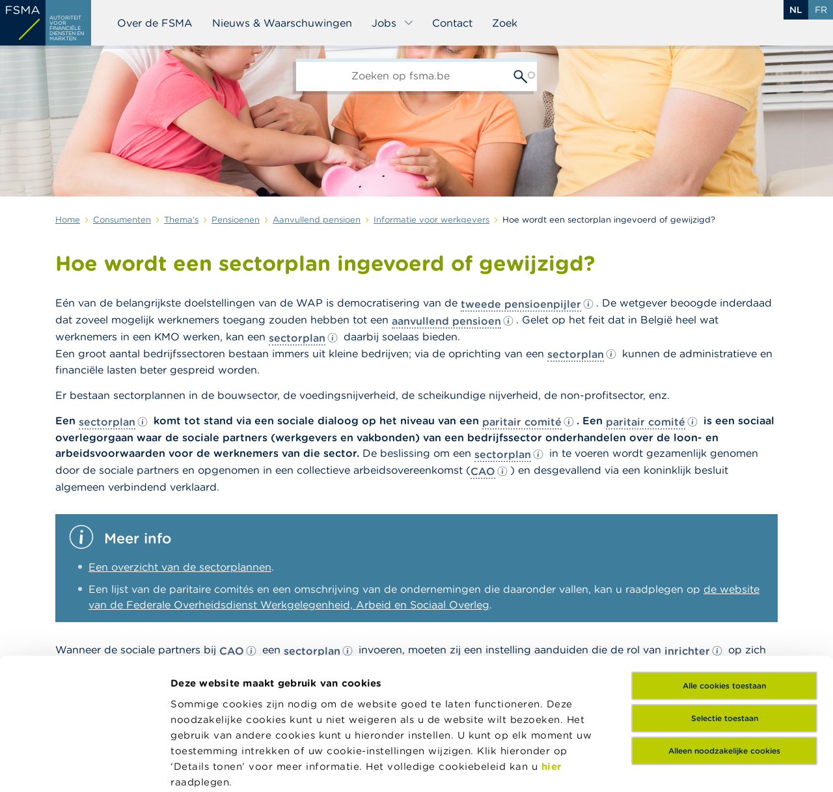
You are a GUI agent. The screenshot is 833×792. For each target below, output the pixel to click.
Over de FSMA (155, 22)
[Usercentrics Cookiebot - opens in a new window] (84, 766)
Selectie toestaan (724, 605)
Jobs (393, 22)
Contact (452, 22)
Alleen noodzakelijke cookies (724, 638)
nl (795, 10)
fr (821, 10)
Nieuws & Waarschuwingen (282, 22)
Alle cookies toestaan (724, 573)
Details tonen (204, 766)
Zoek (504, 22)
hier (551, 653)
